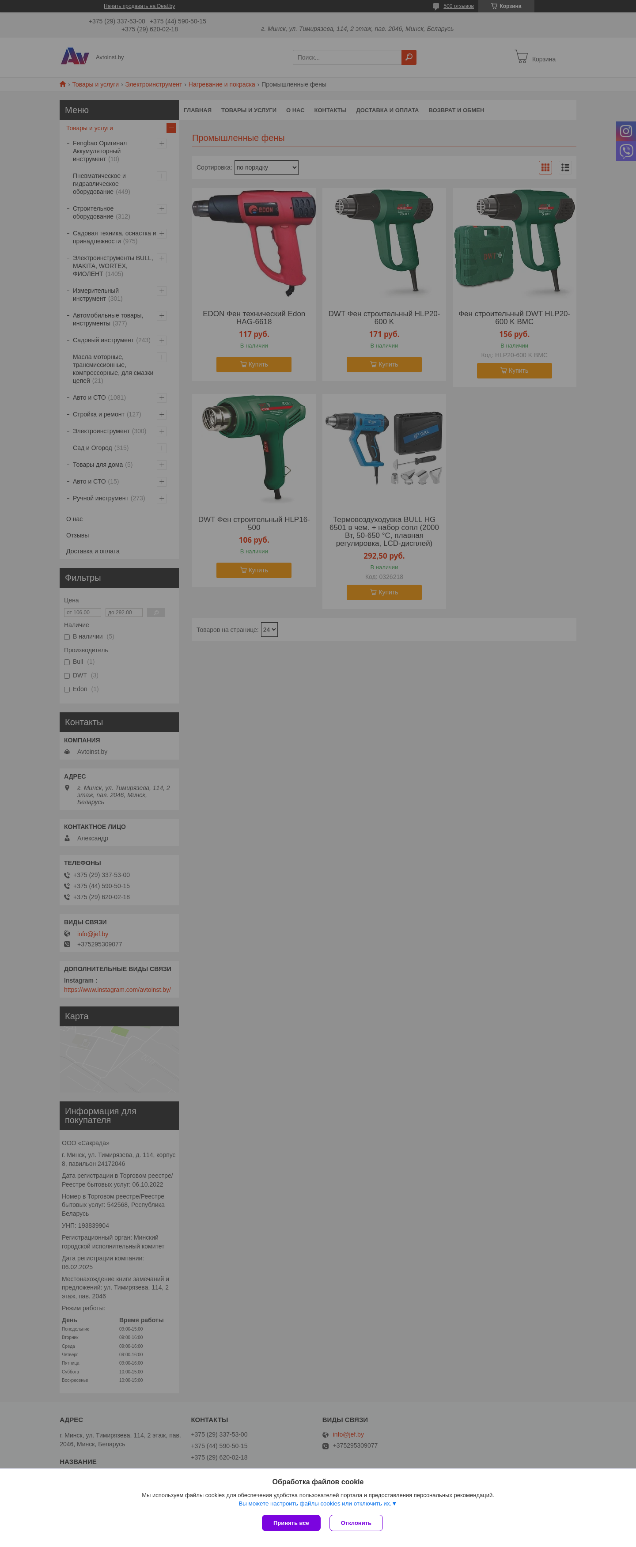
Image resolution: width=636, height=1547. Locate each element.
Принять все (291, 1523)
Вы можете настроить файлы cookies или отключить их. (314, 1503)
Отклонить (356, 1523)
